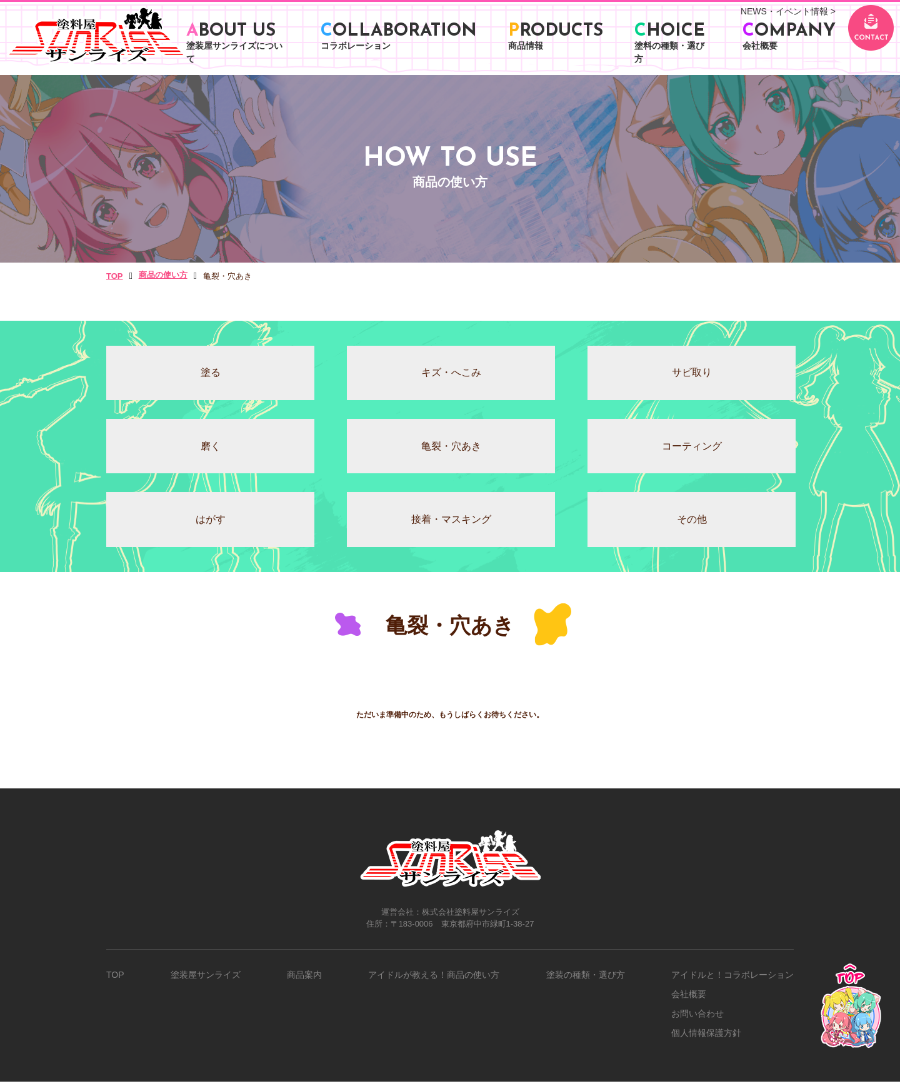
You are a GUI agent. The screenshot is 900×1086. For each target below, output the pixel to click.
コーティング (691, 448)
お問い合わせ (697, 1018)
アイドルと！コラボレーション (732, 979)
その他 (691, 523)
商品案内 (304, 979)
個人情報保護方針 (706, 1037)
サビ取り (691, 373)
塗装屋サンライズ (206, 979)
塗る (209, 373)
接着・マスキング (450, 523)
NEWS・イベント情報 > (788, 11)
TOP (115, 979)
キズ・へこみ (450, 373)
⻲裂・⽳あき (450, 448)
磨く (209, 448)
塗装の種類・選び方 (585, 979)
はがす (209, 523)
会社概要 (688, 998)
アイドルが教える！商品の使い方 (433, 979)
